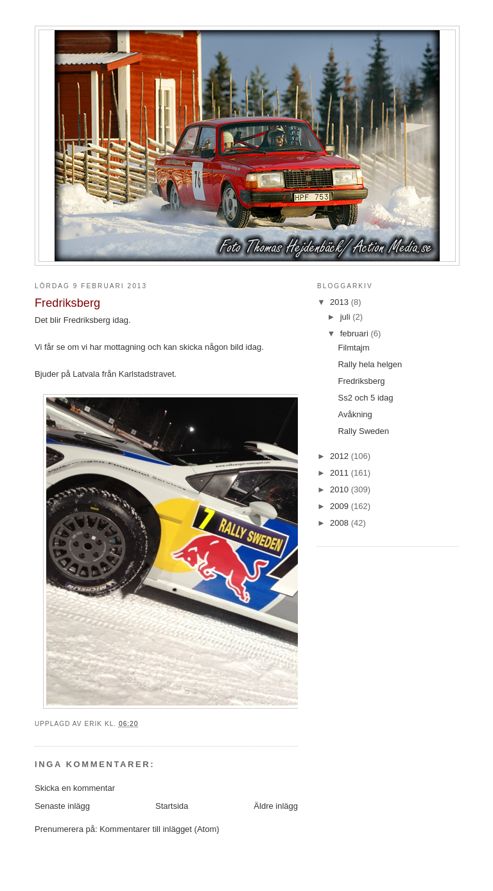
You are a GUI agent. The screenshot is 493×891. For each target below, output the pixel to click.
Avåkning (355, 414)
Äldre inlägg (276, 806)
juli (346, 317)
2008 (340, 523)
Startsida (171, 806)
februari (355, 333)
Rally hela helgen (370, 364)
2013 (340, 302)
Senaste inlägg (62, 806)
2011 (340, 473)
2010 (340, 489)
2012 (340, 456)
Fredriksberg (361, 381)
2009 (340, 506)
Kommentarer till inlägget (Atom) (159, 829)
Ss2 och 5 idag (365, 397)
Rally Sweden (363, 431)
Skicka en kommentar (75, 788)
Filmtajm (353, 347)
